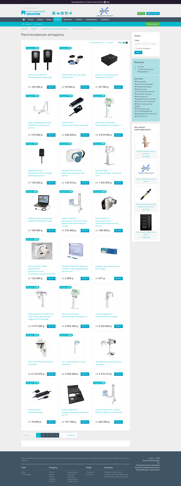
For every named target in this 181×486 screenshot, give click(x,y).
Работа (78, 19)
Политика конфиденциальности (147, 467)
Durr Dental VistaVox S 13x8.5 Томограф (74, 363)
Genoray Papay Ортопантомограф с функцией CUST (108, 173)
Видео (40, 19)
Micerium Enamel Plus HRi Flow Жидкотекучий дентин (146, 205)
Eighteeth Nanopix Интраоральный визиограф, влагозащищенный (40, 173)
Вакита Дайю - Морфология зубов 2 (146, 233)
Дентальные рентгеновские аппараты (144, 90)
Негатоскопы (141, 116)
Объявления (91, 19)
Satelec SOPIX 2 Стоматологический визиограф (75, 124)
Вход (141, 13)
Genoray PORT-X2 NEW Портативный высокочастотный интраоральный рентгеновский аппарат (41, 270)
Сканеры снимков (143, 94)
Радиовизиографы (143, 87)
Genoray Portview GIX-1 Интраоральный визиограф (40, 76)
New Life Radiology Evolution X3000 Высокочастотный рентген (39, 125)
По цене (110, 42)
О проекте (90, 472)
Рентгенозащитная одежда (143, 105)
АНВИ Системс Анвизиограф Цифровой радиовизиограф (40, 219)
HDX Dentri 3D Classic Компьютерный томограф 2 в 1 (75, 315)
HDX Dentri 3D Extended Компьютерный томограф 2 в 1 (108, 124)
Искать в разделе (144, 48)
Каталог (27, 24)
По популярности (96, 42)
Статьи (30, 19)
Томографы (140, 82)
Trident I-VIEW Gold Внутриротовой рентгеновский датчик (75, 412)
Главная (24, 29)
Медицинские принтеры (146, 114)
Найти (138, 52)
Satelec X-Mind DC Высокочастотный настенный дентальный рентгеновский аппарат (74, 222)
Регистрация (153, 13)
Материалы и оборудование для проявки (145, 97)
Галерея (52, 479)
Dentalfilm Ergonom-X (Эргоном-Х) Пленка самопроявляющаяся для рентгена (75, 268)
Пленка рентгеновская (145, 101)
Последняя (70, 435)
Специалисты (72, 479)
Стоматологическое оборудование (145, 70)
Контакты (90, 474)
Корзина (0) (152, 24)
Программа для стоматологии (148, 470)
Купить (51, 87)
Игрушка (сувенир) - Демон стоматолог (146, 152)
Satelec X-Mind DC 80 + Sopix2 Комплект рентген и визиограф (108, 410)
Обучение (67, 19)
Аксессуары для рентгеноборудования (143, 110)
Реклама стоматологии (113, 472)
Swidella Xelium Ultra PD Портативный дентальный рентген (73, 173)
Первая (26, 435)
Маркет (57, 19)
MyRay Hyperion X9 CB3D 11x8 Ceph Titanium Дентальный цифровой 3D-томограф (40, 316)
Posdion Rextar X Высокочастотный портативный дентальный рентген (106, 222)
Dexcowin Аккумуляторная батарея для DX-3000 (106, 76)
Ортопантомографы (144, 84)
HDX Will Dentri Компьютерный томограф (108, 363)
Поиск (38, 24)
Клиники (104, 19)
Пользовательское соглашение (148, 465)
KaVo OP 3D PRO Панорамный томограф (41, 363)
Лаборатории (72, 481)
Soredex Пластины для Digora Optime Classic (74, 76)
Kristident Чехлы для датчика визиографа (107, 267)
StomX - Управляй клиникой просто (145, 180)
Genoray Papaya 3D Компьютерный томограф (106, 315)
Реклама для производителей (116, 474)
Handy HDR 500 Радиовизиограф (35, 410)
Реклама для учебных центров (116, 477)
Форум (49, 19)
